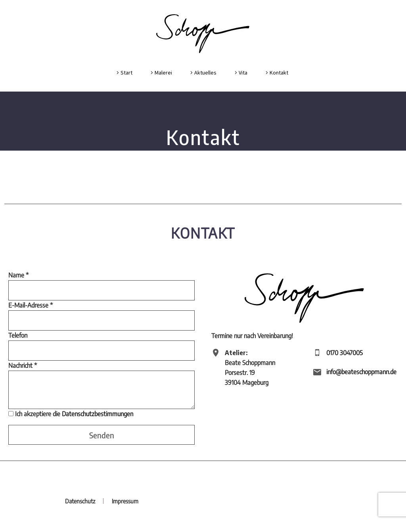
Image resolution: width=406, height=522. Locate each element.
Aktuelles (205, 72)
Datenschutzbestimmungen (97, 414)
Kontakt (279, 72)
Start (126, 72)
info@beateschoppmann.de (361, 372)
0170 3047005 (344, 353)
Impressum (125, 501)
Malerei (163, 72)
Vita (243, 72)
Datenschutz (80, 501)
